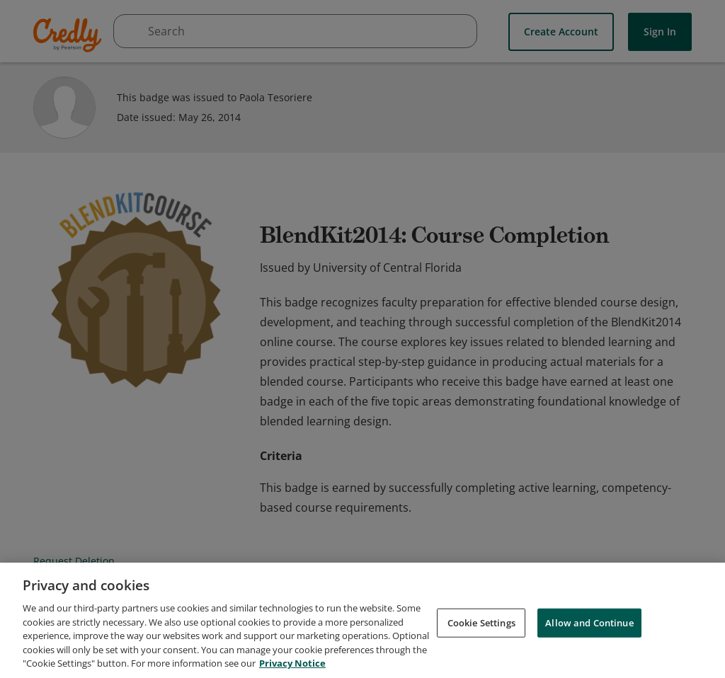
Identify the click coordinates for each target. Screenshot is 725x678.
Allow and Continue (589, 624)
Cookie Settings (481, 624)
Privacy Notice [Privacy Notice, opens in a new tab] (292, 665)
